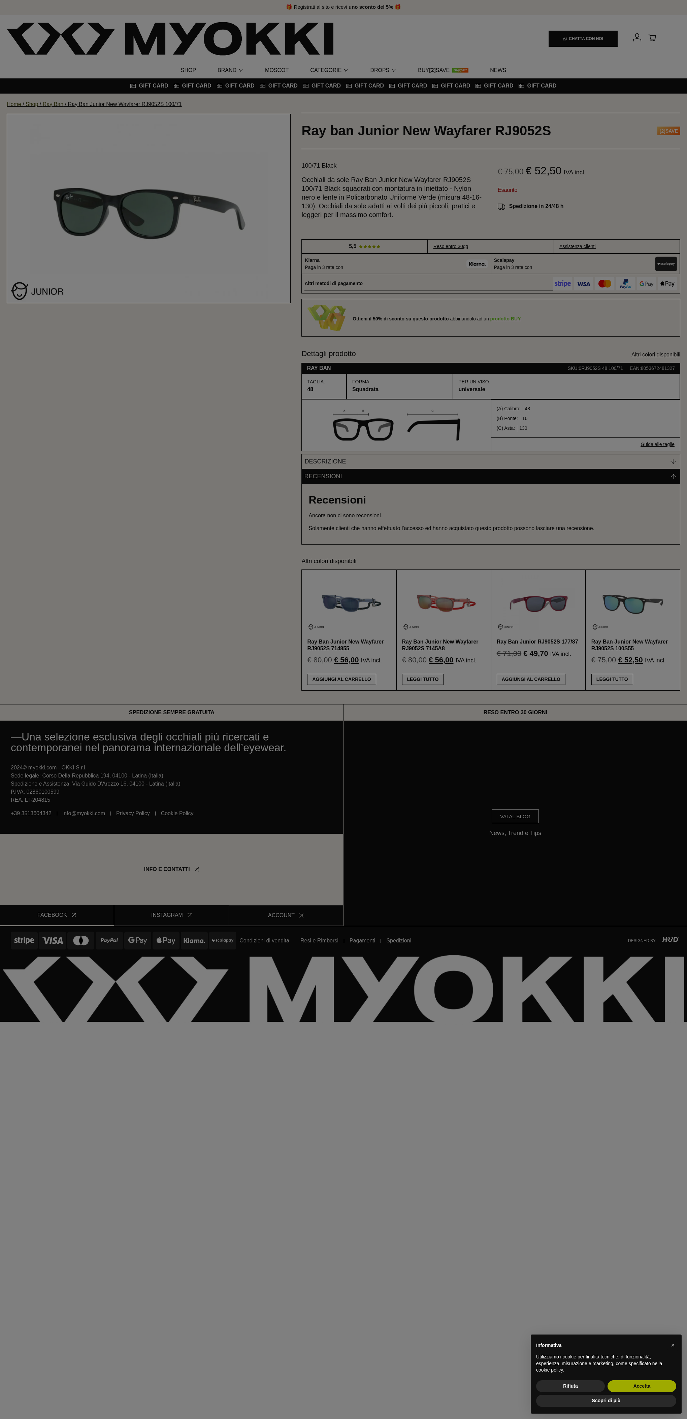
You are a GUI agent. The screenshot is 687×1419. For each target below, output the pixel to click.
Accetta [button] (642, 1386)
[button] (672, 1345)
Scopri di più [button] (606, 1400)
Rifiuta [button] (570, 1386)
